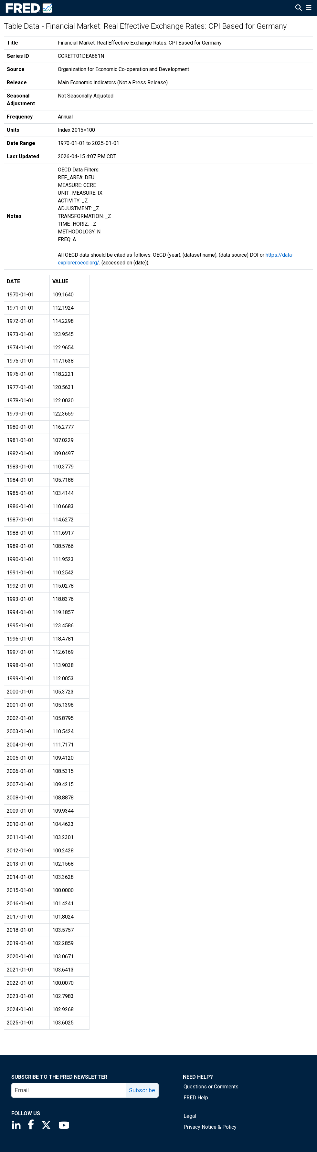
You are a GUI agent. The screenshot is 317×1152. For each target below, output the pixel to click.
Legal (190, 1116)
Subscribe (142, 1090)
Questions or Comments (211, 1087)
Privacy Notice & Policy (210, 1127)
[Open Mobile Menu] (308, 8)
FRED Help (196, 1098)
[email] (69, 1090)
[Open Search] (298, 8)
